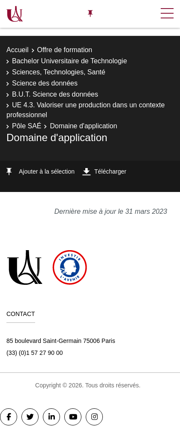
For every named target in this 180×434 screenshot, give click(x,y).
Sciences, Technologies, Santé (58, 72)
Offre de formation (65, 49)
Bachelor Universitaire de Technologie (69, 61)
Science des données (45, 83)
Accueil (17, 49)
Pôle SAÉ (26, 126)
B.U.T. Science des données (55, 94)
